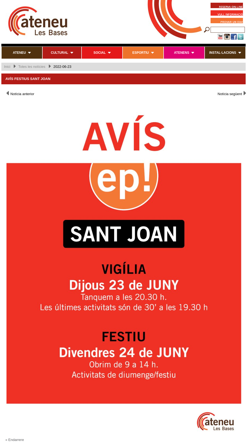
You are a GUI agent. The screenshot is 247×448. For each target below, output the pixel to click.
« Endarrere (14, 440)
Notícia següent (232, 93)
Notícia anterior (19, 93)
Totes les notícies (31, 67)
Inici (7, 67)
